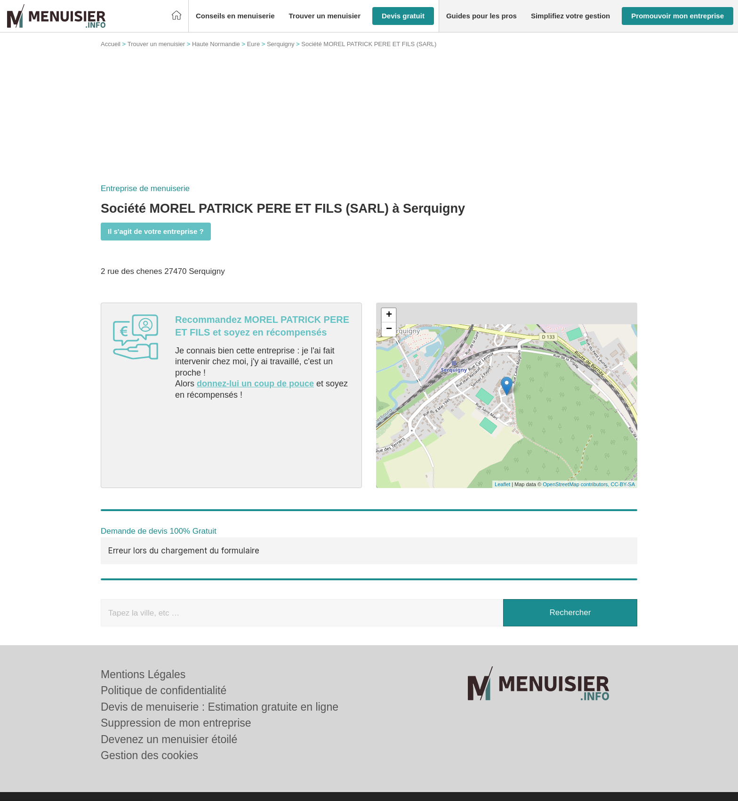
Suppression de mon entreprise (176, 723)
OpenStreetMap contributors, (576, 484)
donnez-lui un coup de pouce (255, 383)
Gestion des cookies (149, 755)
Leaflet (502, 484)
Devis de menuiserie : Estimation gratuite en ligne (219, 707)
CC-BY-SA (622, 484)
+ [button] (389, 315)
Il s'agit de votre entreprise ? (156, 231)
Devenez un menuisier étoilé (169, 739)
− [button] (389, 329)
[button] (235, 16)
